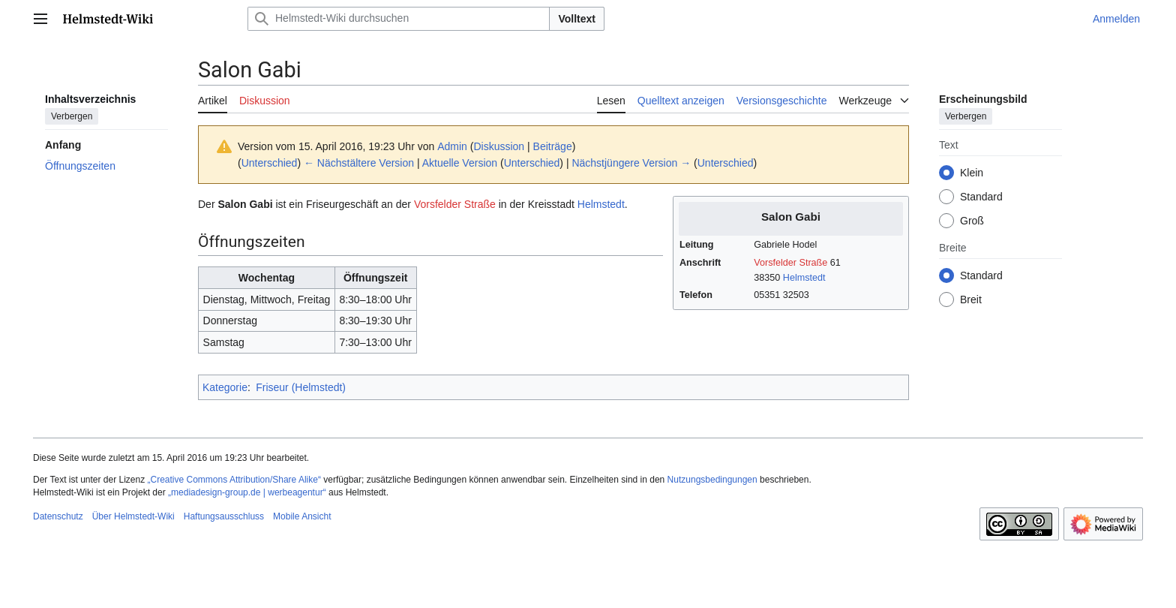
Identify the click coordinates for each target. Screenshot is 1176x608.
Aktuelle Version (459, 163)
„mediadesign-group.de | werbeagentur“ (247, 492)
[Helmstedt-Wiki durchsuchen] (399, 19)
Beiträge (552, 146)
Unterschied (270, 163)
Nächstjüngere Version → (631, 163)
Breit (971, 299)
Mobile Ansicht (302, 516)
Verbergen (71, 116)
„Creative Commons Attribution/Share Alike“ (234, 479)
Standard (981, 197)
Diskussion (498, 146)
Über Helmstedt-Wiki (133, 516)
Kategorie (225, 387)
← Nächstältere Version (359, 163)
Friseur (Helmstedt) (301, 387)
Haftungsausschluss (224, 516)
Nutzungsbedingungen (713, 479)
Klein (971, 173)
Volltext (577, 19)
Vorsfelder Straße (790, 262)
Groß (972, 221)
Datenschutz (58, 516)
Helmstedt (804, 277)
